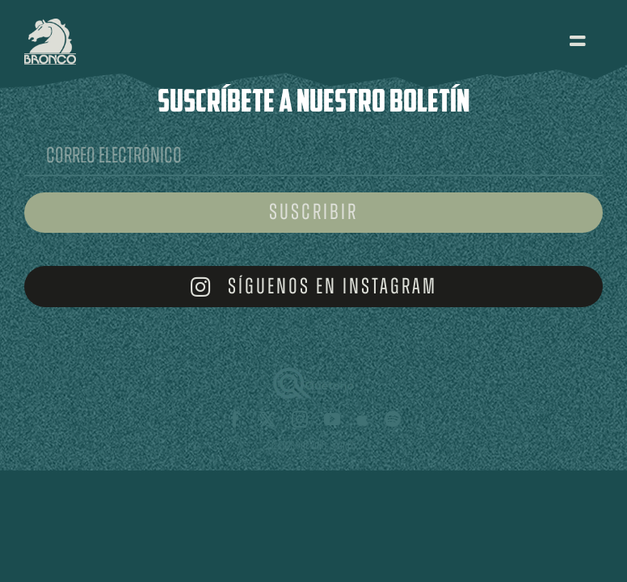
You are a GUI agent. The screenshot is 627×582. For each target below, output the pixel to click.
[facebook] (235, 419)
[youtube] (332, 419)
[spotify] (393, 419)
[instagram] (300, 419)
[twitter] (267, 419)
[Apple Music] (362, 419)
